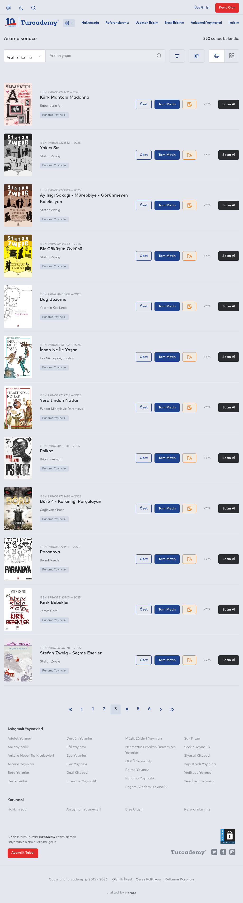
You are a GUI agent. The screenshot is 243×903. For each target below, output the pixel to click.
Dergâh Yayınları (79, 738)
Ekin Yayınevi (76, 764)
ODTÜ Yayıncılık (138, 761)
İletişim (234, 22)
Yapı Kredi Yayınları (200, 764)
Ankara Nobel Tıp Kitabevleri (31, 755)
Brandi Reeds (49, 560)
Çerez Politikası (148, 879)
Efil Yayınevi (76, 747)
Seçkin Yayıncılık (197, 747)
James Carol (49, 611)
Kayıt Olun (227, 7)
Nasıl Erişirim (174, 22)
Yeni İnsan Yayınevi (199, 781)
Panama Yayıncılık (54, 115)
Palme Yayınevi (137, 770)
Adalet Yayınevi (20, 738)
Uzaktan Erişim (147, 22)
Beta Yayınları (19, 772)
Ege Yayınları (77, 755)
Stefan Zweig (50, 156)
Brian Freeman (50, 459)
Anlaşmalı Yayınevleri (206, 22)
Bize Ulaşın (134, 809)
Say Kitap (192, 738)
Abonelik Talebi (22, 852)
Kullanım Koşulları (179, 879)
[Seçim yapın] (24, 56)
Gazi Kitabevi (77, 772)
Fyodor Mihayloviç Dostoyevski (62, 409)
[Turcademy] (186, 853)
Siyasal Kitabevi (197, 755)
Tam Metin (167, 104)
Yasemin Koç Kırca (53, 308)
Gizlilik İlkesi (122, 879)
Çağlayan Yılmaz (52, 510)
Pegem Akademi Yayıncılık (146, 787)
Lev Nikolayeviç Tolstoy (57, 358)
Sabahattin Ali (50, 105)
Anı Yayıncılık (18, 747)
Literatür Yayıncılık (81, 781)
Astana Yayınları (21, 764)
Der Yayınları (18, 781)
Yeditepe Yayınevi (198, 772)
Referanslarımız (117, 22)
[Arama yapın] (84, 55)
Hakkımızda (90, 22)
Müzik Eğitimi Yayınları (143, 738)
